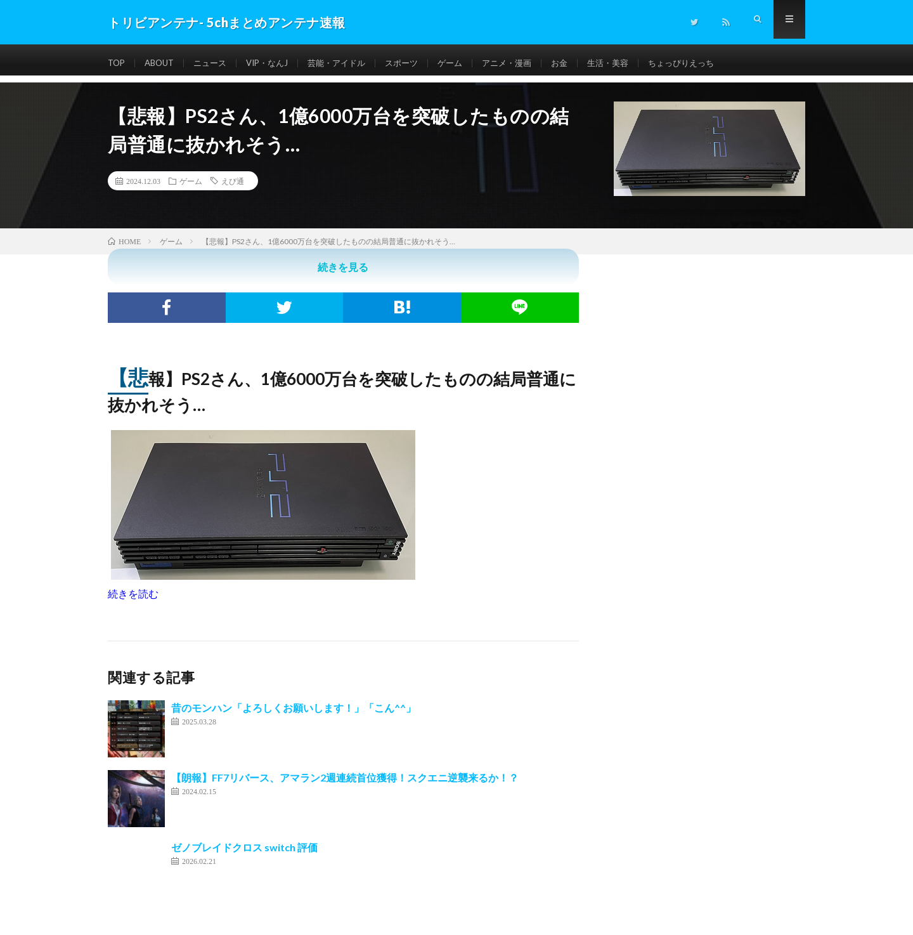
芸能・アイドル (350, 63)
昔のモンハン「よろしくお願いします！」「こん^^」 (293, 708)
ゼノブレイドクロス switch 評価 (244, 847)
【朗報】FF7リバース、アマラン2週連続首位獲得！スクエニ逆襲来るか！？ (345, 777)
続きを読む (133, 593)
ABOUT (162, 63)
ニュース (216, 63)
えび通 (232, 181)
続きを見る (343, 267)
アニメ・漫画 (528, 63)
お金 (584, 63)
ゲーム (469, 63)
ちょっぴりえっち (712, 63)
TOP (117, 63)
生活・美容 (634, 63)
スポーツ (418, 63)
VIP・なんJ (276, 63)
